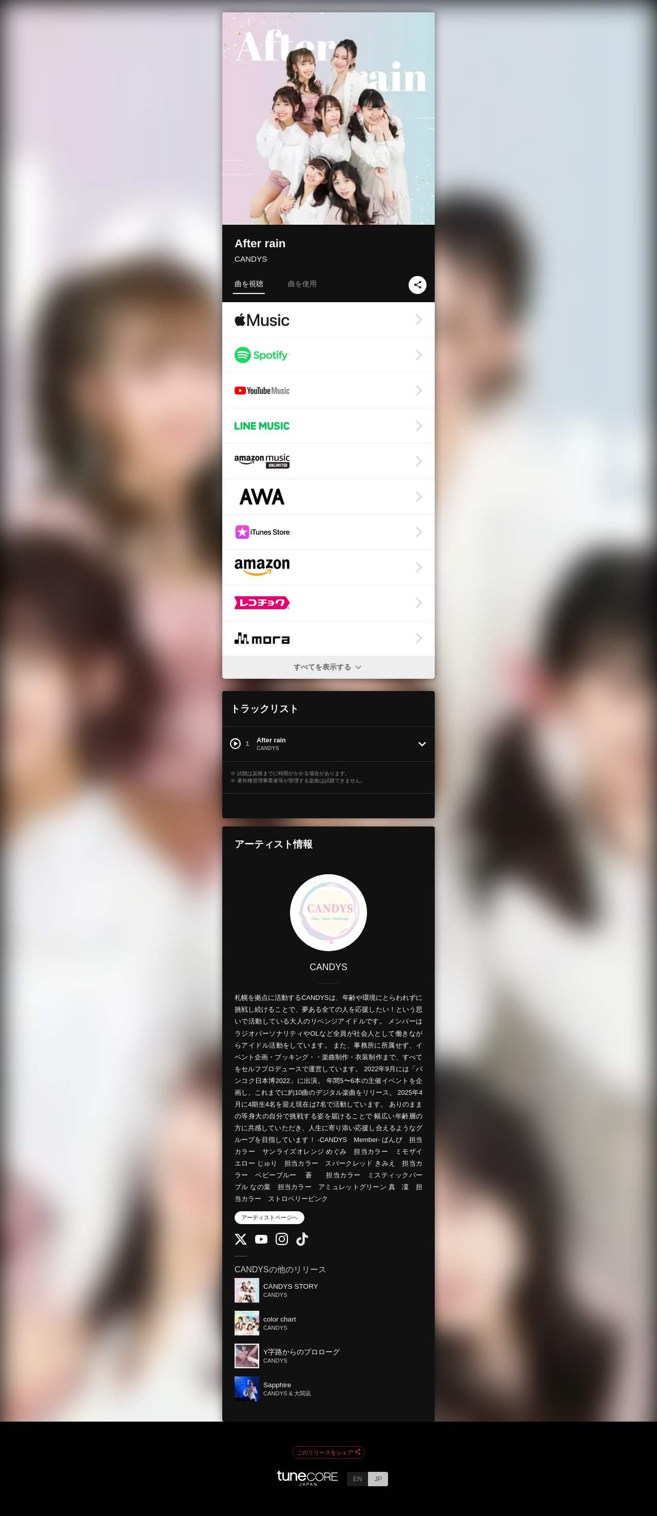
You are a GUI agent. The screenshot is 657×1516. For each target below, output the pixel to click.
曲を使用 (302, 284)
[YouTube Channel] (261, 1241)
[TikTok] (302, 1244)
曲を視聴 (249, 284)
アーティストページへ (269, 1217)
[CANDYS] (328, 912)
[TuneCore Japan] (308, 1483)
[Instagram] (282, 1243)
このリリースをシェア (328, 1452)
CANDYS (251, 258)
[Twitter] (241, 1242)
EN (357, 1479)
